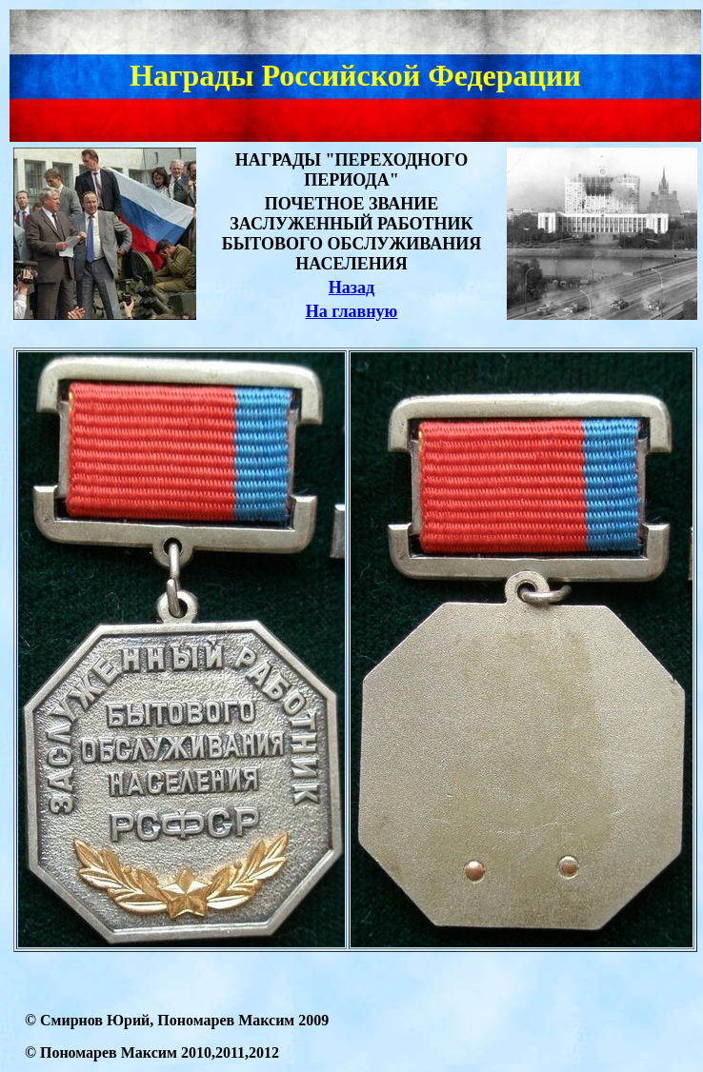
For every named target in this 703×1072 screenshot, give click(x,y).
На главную (352, 311)
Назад (351, 287)
